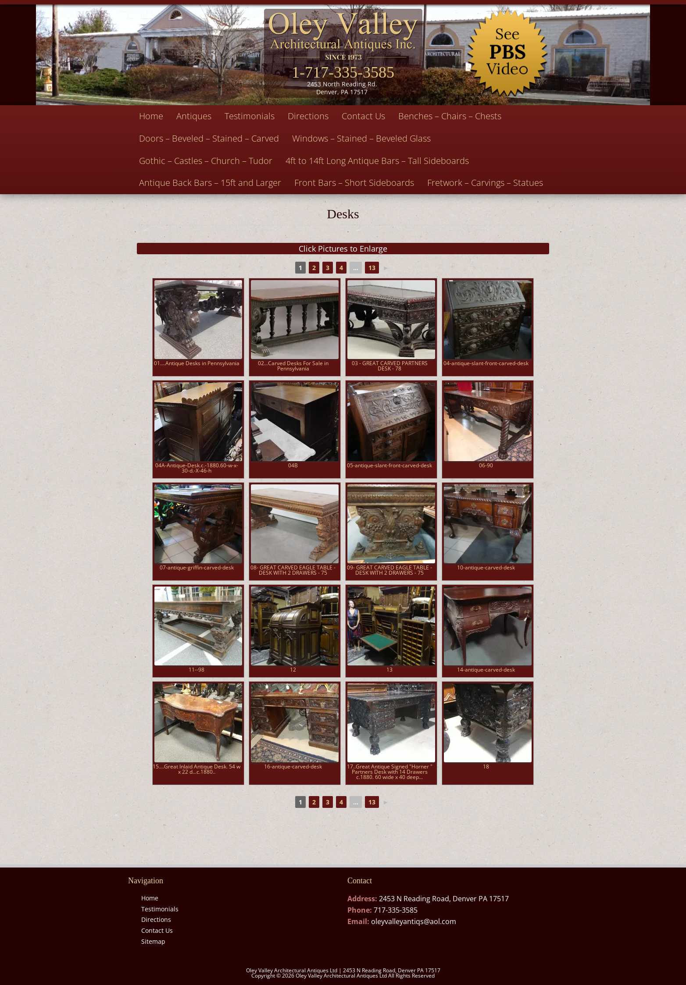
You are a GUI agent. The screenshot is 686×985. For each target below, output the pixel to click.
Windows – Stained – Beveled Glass (361, 138)
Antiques (193, 116)
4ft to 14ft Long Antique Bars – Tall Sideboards (377, 161)
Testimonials (250, 116)
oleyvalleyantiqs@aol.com (413, 921)
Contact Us (363, 116)
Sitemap (153, 941)
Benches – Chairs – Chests (449, 116)
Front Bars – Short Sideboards (354, 182)
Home (151, 116)
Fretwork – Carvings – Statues (485, 182)
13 (371, 267)
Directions (308, 116)
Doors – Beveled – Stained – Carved (209, 138)
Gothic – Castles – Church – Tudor (205, 161)
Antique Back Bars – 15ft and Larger (210, 182)
